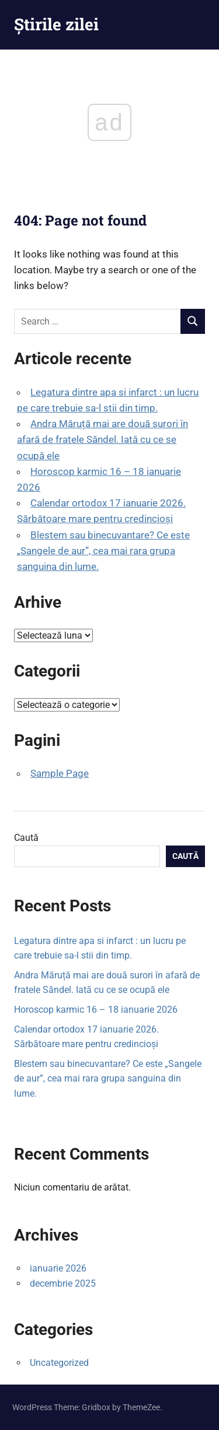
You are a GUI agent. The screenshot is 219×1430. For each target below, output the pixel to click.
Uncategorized (59, 1362)
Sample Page (59, 773)
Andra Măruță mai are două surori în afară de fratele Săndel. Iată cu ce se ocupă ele (102, 439)
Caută (26, 837)
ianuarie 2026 (58, 1268)
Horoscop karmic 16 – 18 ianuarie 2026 (96, 1009)
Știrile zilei (56, 24)
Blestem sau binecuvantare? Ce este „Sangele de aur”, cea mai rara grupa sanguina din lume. (103, 550)
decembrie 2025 (63, 1283)
